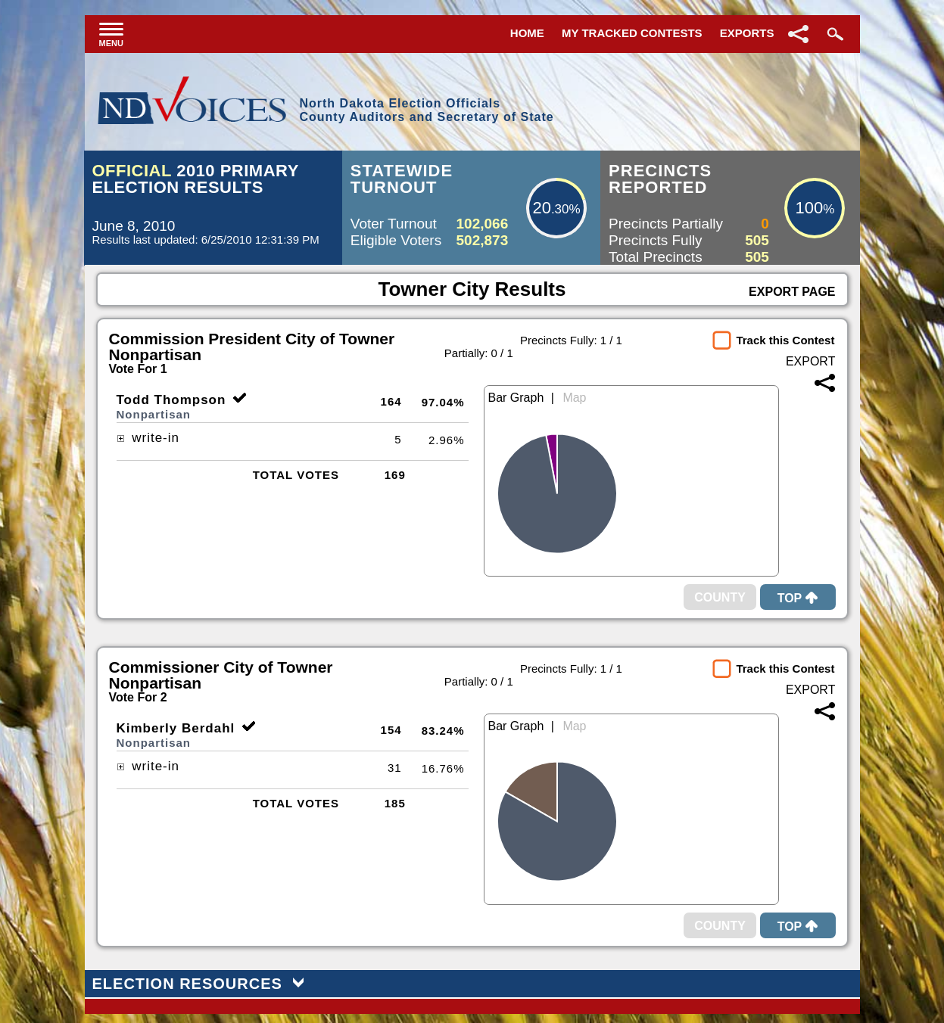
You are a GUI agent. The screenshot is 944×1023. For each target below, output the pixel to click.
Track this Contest (785, 340)
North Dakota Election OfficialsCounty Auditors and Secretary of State (426, 110)
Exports (747, 32)
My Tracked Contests (632, 32)
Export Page (792, 291)
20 (541, 207)
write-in (148, 438)
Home (527, 32)
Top (797, 598)
